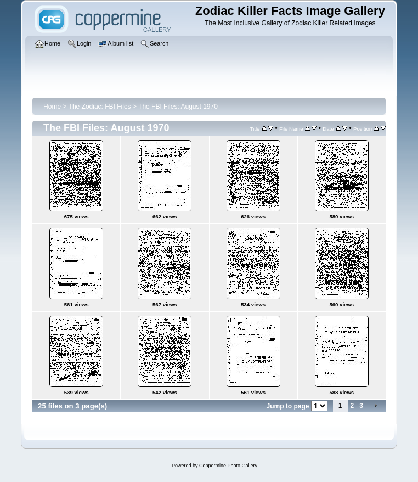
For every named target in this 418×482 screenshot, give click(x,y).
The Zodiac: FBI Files (100, 106)
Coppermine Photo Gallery (228, 465)
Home (52, 106)
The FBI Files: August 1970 (178, 106)
